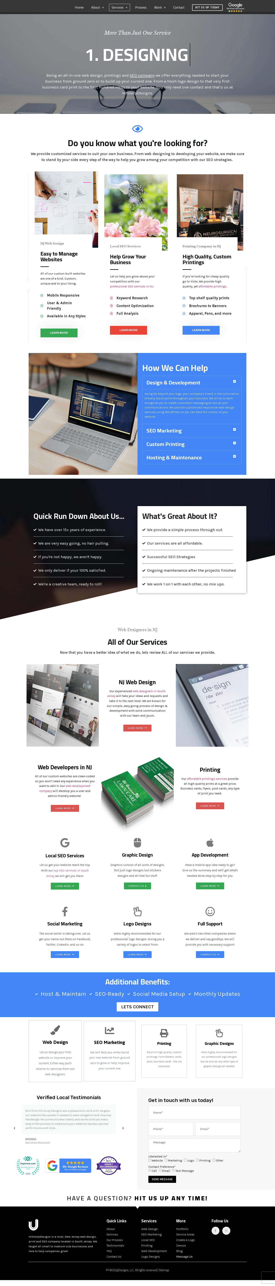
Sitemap (164, 1276)
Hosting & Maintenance (174, 463)
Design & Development (173, 388)
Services (119, 9)
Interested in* (157, 1162)
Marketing (175, 1166)
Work (160, 9)
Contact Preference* (162, 1172)
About (97, 9)
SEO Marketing (164, 436)
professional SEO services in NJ (131, 292)
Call (154, 1176)
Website (157, 1166)
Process (140, 9)
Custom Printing (165, 450)
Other (219, 1166)
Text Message (184, 1176)
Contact (178, 9)
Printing (205, 1166)
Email (166, 1176)
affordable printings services (207, 784)
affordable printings (212, 292)
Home (79, 9)
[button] (191, 388)
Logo (190, 1166)
